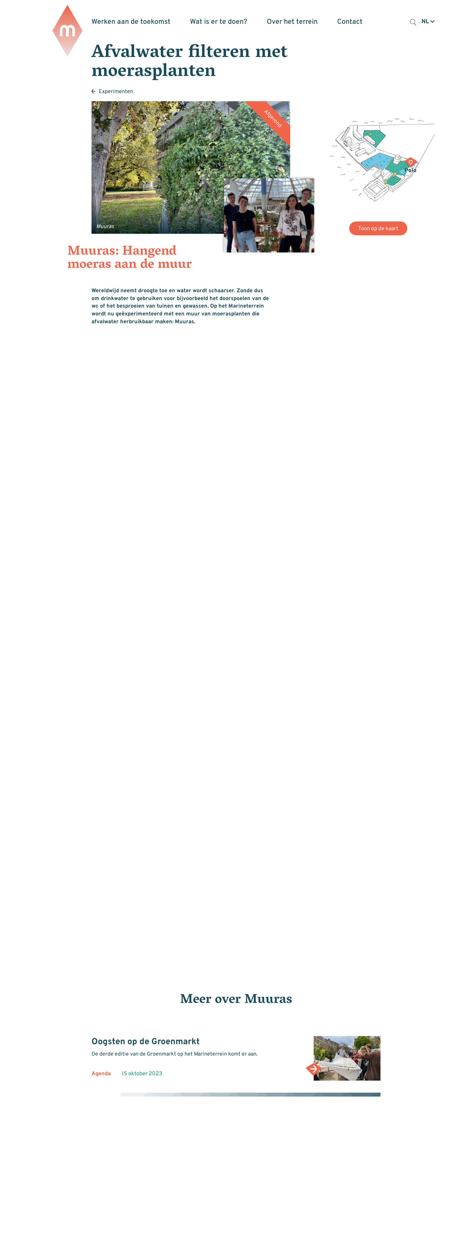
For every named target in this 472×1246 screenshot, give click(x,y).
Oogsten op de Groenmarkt (146, 1042)
